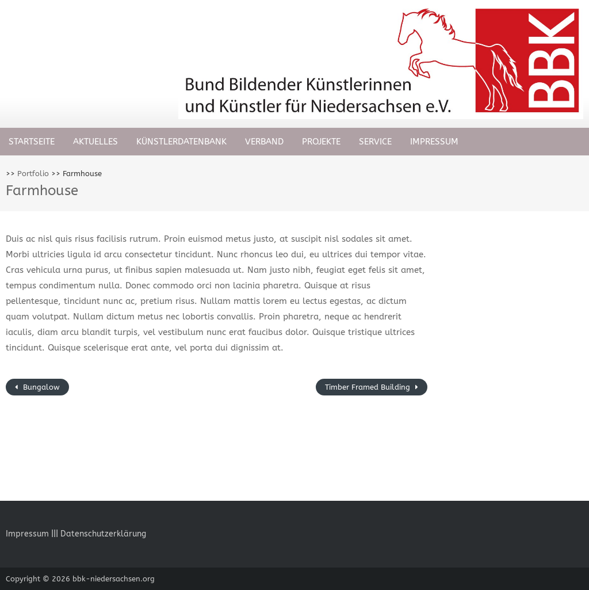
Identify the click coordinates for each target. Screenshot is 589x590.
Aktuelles (95, 141)
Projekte (321, 141)
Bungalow (40, 387)
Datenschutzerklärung (103, 534)
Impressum (434, 141)
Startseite (32, 141)
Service (375, 141)
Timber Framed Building (368, 387)
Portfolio (33, 173)
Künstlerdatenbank (181, 141)
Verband (264, 141)
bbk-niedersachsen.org (113, 578)
